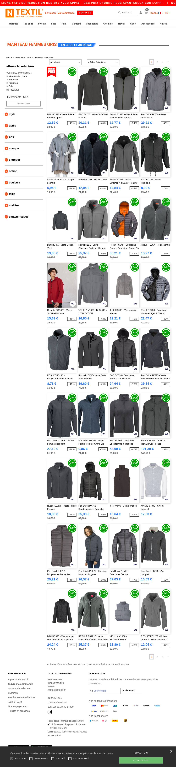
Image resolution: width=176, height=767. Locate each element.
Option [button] (13, 163)
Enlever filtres (23, 96)
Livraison (50, 13)
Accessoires (148, 23)
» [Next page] (168, 54)
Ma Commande (66, 13)
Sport (133, 23)
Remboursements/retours (21, 689)
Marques (13, 23)
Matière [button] (14, 197)
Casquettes (92, 23)
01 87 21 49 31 (56, 690)
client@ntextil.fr (56, 675)
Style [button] (12, 106)
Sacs (53, 23)
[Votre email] (104, 683)
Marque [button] (14, 140)
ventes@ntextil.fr (56, 682)
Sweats (42, 23)
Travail (121, 23)
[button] (141, 13)
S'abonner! (129, 682)
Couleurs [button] (14, 174)
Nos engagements (18, 698)
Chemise (108, 23)
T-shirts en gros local (19, 703)
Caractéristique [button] (19, 208)
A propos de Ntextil (18, 671)
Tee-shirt (28, 23)
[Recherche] (127, 12)
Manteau (76, 23)
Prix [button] (11, 129)
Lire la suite (107, 753)
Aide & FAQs (15, 694)
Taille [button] (12, 186)
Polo (64, 23)
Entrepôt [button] (14, 152)
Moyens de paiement (19, 680)
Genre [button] (12, 117)
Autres (163, 23)
